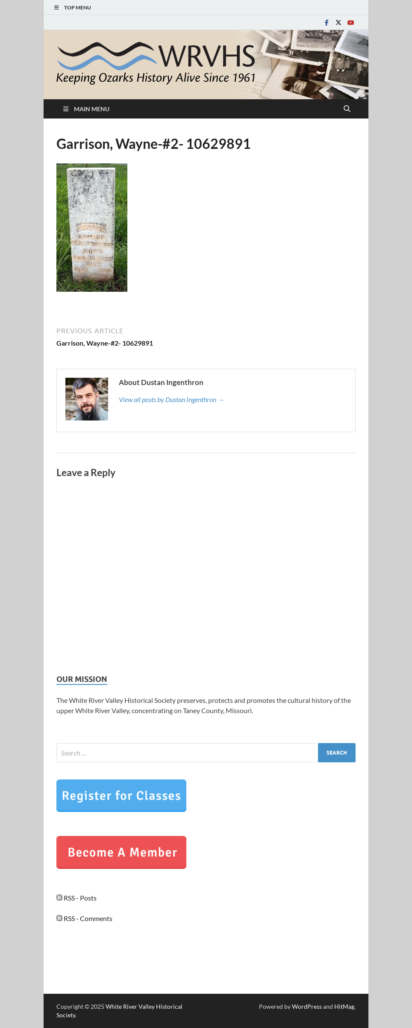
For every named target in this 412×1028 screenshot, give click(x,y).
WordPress (307, 1006)
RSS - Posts (76, 898)
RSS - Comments (84, 918)
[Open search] (347, 109)
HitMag (344, 1006)
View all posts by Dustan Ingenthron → (171, 399)
